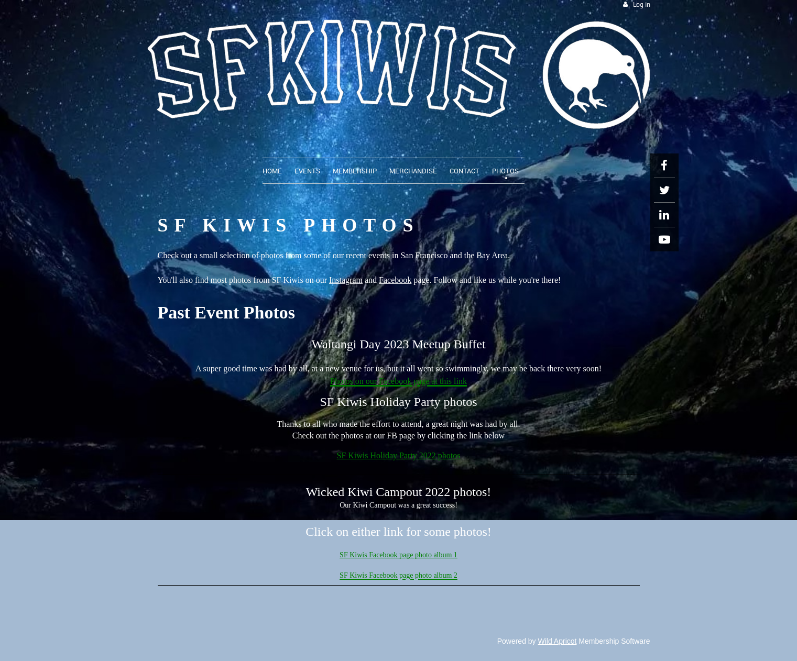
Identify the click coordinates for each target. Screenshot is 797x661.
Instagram (346, 280)
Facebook (395, 280)
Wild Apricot (557, 641)
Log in (641, 4)
